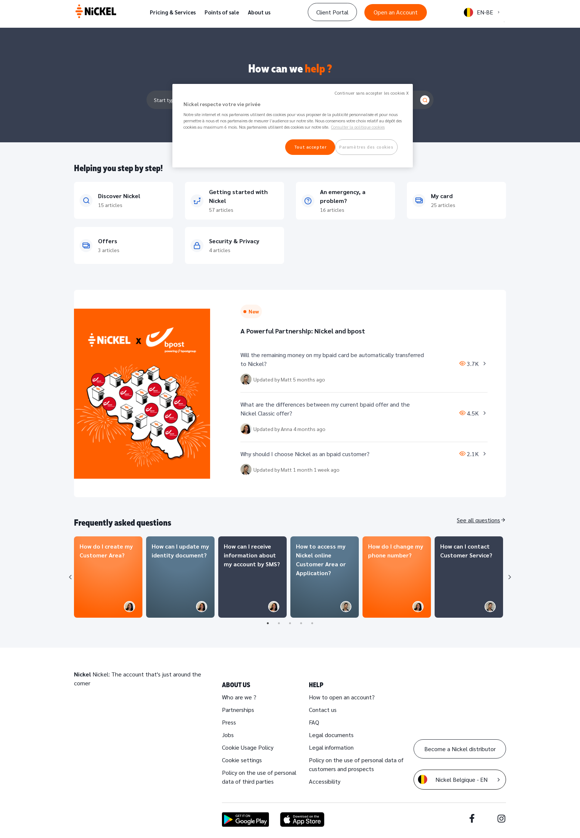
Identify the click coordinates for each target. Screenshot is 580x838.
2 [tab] (279, 623)
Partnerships (238, 709)
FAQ (314, 722)
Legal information (331, 747)
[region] (292, 126)
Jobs (228, 735)
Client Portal (332, 12)
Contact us (323, 709)
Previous (70, 577)
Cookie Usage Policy (247, 747)
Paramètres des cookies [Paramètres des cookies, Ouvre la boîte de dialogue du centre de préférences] (366, 147)
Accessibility (324, 781)
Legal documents (331, 735)
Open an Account (396, 12)
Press (229, 722)
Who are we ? (239, 697)
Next (509, 577)
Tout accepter (310, 147)
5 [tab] (312, 623)
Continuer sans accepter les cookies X (372, 93)
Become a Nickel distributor (460, 749)
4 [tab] (301, 623)
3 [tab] (290, 623)
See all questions (478, 520)
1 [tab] (268, 623)
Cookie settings (242, 760)
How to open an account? (342, 697)
